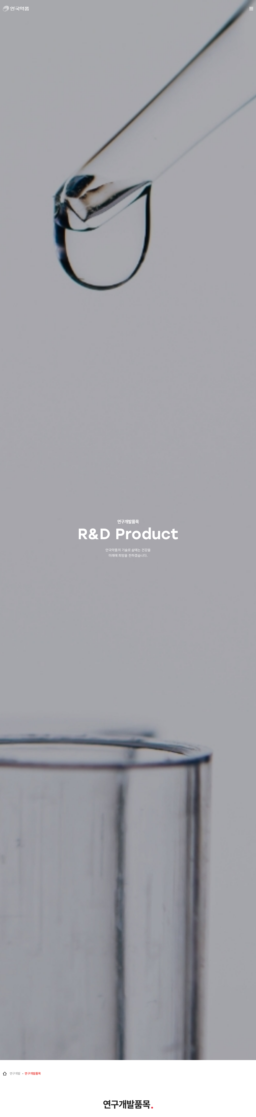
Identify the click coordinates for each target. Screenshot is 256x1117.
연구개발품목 (33, 1073)
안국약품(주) (19, 8)
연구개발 (15, 1073)
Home (5, 1074)
